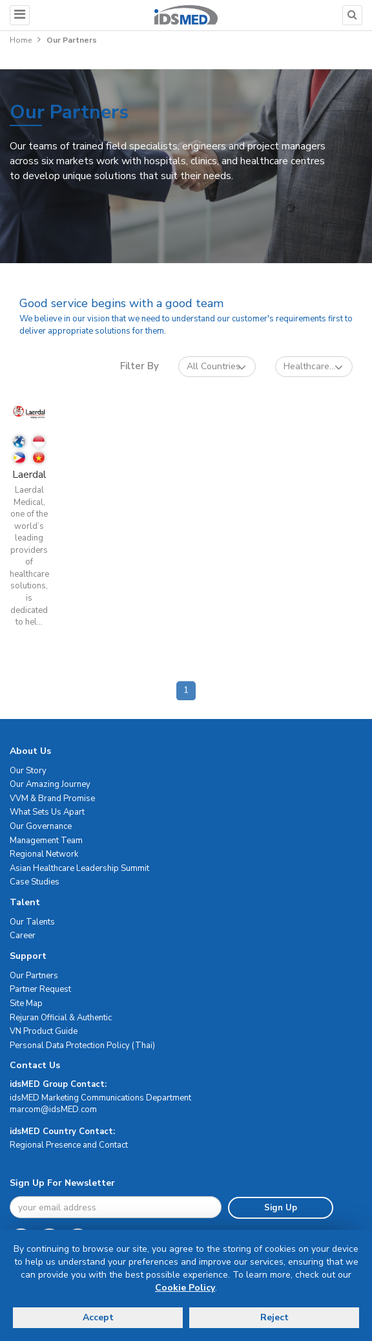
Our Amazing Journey (50, 784)
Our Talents (32, 922)
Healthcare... (313, 367)
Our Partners (34, 976)
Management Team (46, 840)
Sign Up (280, 1208)
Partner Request (40, 989)
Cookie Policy (185, 1288)
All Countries (216, 367)
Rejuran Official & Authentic (61, 1018)
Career (23, 935)
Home (21, 40)
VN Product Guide (44, 1031)
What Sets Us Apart (47, 812)
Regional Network (44, 854)
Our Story (28, 771)
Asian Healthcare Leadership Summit (79, 868)
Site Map (26, 1003)
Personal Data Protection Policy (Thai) (82, 1045)
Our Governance (41, 826)
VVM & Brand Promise (52, 798)
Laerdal (29, 474)
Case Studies (34, 882)
